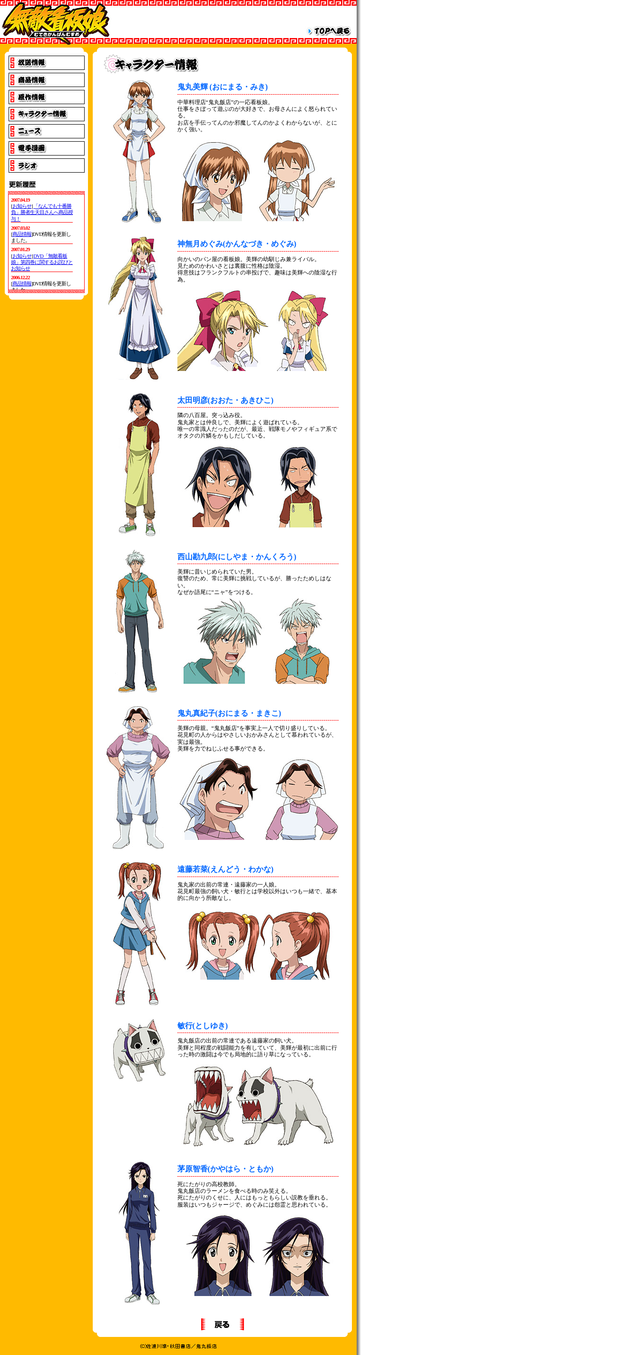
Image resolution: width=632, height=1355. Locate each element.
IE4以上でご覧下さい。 (46, 242)
